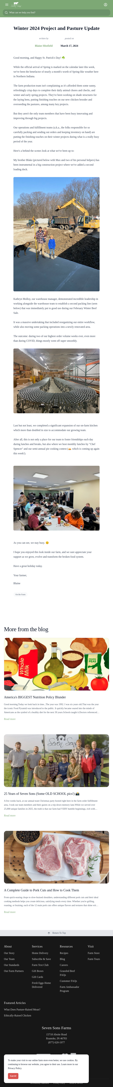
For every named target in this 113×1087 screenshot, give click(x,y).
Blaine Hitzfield (44, 45)
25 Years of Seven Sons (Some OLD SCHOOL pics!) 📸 (42, 793)
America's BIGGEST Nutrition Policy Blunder (35, 697)
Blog (62, 959)
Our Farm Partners (14, 971)
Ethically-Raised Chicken (17, 1015)
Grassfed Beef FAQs (67, 973)
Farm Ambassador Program (69, 989)
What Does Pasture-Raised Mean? (22, 1009)
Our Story (9, 953)
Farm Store (94, 953)
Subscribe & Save (41, 959)
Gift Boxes (38, 971)
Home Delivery (40, 953)
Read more (10, 719)
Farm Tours (94, 959)
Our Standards (11, 965)
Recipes (64, 953)
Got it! (13, 1076)
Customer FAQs (68, 981)
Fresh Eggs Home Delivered (41, 985)
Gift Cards (37, 977)
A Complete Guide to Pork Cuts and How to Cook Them (41, 890)
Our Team (9, 959)
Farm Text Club (40, 965)
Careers (64, 965)
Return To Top (56, 933)
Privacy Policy (14, 1068)
